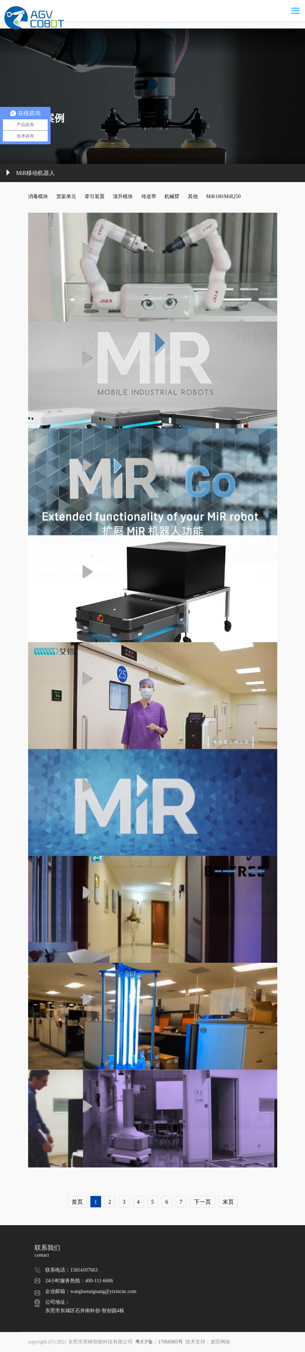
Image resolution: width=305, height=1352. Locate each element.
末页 (228, 1202)
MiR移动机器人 (35, 173)
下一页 (202, 1202)
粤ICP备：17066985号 (159, 1342)
